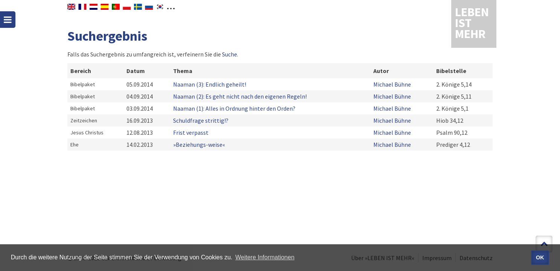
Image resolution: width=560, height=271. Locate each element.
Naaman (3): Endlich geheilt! (209, 84)
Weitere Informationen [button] (264, 257)
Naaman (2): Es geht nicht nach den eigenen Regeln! (240, 96)
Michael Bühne (392, 84)
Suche (229, 54)
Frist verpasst (190, 132)
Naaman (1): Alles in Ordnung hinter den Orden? (234, 108)
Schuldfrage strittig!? (200, 120)
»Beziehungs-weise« (199, 144)
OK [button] (540, 257)
